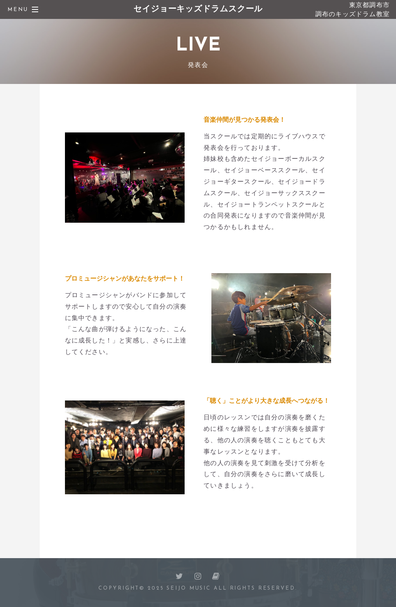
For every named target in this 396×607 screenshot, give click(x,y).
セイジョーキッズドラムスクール (198, 9)
